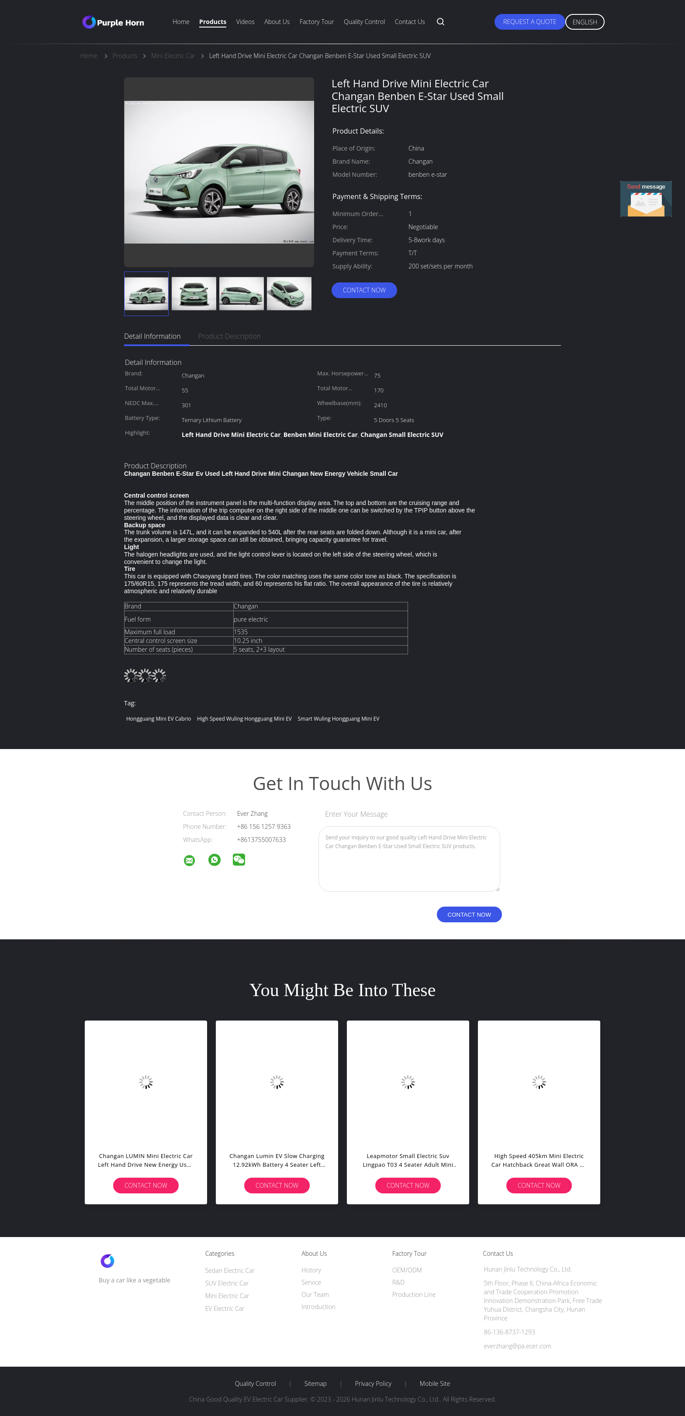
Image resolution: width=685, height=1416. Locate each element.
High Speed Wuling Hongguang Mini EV (244, 718)
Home (181, 21)
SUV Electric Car (227, 1283)
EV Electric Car (225, 1308)
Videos (245, 21)
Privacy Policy (373, 1384)
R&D (398, 1282)
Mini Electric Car (227, 1296)
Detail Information (152, 336)
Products (212, 21)
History (311, 1270)
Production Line (414, 1294)
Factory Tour (317, 21)
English (585, 22)
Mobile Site (435, 1384)
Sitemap (315, 1384)
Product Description (229, 336)
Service (311, 1282)
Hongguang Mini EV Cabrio (158, 718)
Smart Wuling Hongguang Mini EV (339, 718)
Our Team (315, 1294)
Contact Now (364, 290)
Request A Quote (530, 21)
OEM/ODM (407, 1270)
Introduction (318, 1307)
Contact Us (410, 21)
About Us (277, 21)
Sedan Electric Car (230, 1270)
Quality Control (364, 21)
